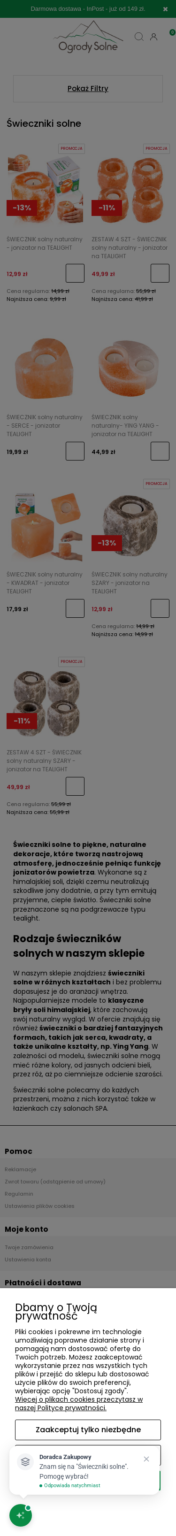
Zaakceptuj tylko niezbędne (88, 1429)
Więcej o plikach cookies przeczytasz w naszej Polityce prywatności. (79, 1404)
